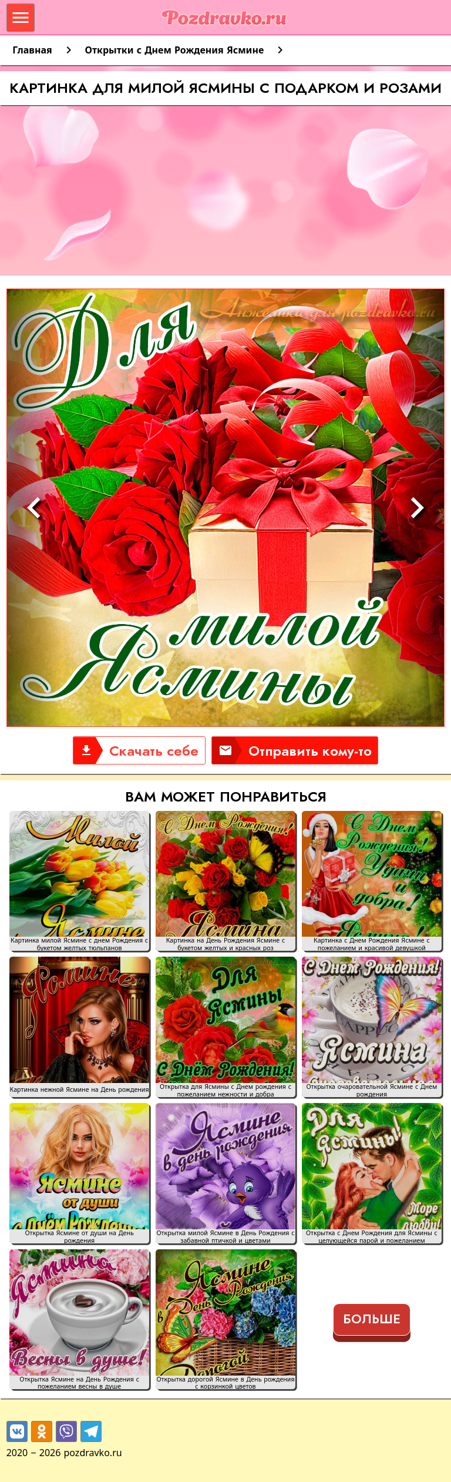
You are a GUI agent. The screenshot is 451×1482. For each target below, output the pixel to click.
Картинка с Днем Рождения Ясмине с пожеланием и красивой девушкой (372, 944)
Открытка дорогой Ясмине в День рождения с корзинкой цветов (225, 1383)
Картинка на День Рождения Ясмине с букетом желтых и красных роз (225, 944)
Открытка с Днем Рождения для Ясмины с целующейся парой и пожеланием (371, 1236)
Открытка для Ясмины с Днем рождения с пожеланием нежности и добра (225, 1090)
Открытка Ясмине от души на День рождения (79, 1236)
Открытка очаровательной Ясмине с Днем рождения (371, 1090)
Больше (371, 1319)
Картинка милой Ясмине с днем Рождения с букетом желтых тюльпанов (79, 944)
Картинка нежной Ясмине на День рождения (79, 1090)
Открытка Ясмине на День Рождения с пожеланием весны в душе (79, 1383)
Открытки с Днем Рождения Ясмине (174, 49)
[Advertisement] (225, 193)
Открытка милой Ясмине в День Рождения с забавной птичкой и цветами (226, 1236)
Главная (32, 49)
